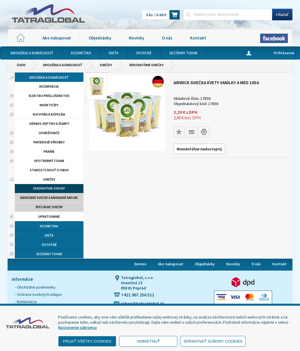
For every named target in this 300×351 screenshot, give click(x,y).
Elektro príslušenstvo (49, 95)
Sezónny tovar (49, 254)
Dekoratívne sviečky (146, 65)
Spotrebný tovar (49, 161)
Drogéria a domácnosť (62, 65)
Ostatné (49, 244)
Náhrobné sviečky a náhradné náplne (49, 198)
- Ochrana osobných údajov (38, 294)
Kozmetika (49, 226)
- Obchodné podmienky (35, 287)
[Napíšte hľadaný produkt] (227, 14)
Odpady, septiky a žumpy (49, 123)
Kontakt (198, 38)
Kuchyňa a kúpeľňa (49, 114)
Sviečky (106, 65)
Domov (140, 264)
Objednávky (100, 38)
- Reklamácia (26, 301)
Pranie (49, 151)
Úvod (21, 65)
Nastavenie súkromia (77, 327)
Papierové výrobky (49, 142)
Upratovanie (49, 216)
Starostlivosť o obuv (49, 170)
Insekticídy (49, 105)
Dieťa (49, 235)
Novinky (136, 38)
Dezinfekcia (49, 86)
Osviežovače (49, 133)
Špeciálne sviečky (49, 207)
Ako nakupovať (56, 38)
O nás (167, 38)
